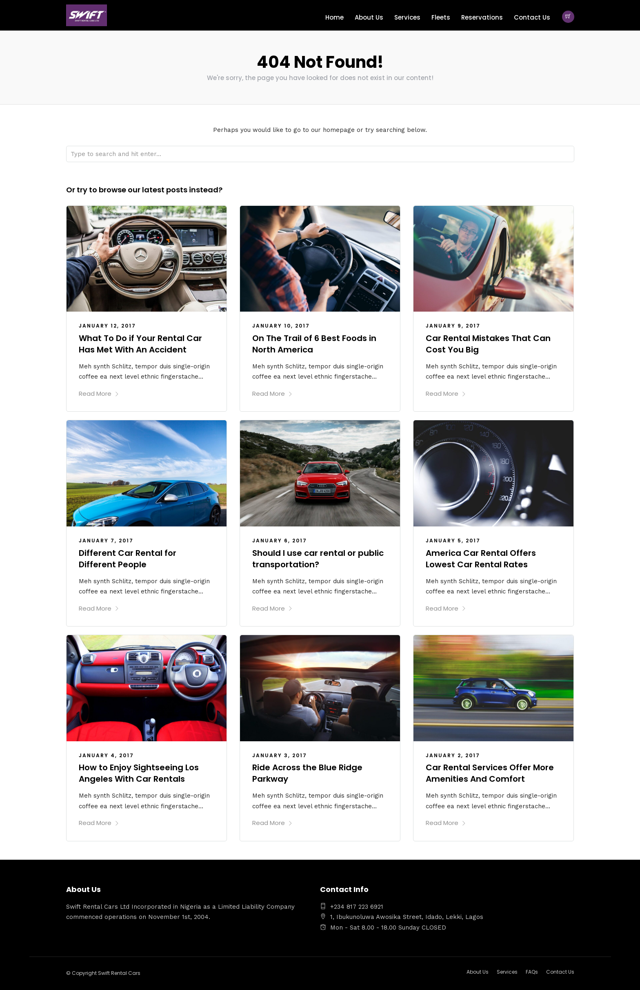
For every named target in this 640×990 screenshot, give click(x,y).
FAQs (532, 971)
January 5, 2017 (453, 540)
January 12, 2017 (107, 325)
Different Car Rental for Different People (127, 558)
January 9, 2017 (453, 325)
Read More (99, 393)
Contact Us (532, 17)
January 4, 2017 (106, 754)
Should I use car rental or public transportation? (318, 558)
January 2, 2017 (453, 754)
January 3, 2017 (279, 754)
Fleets (440, 17)
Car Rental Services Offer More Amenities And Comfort (490, 772)
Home (334, 17)
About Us (369, 17)
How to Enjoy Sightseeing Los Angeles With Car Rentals (139, 772)
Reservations (482, 17)
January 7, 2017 (106, 540)
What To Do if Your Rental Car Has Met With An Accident (140, 343)
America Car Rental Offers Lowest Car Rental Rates (481, 558)
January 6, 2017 (279, 540)
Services (407, 17)
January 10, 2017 (281, 325)
